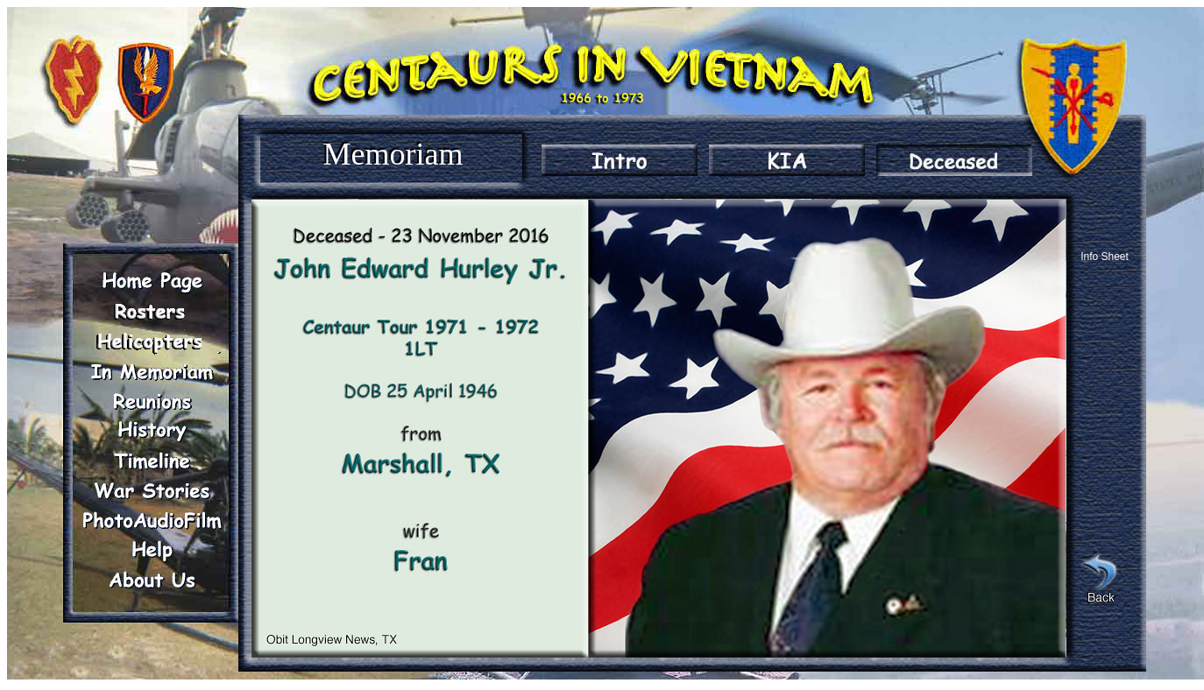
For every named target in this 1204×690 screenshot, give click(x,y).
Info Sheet (1104, 256)
